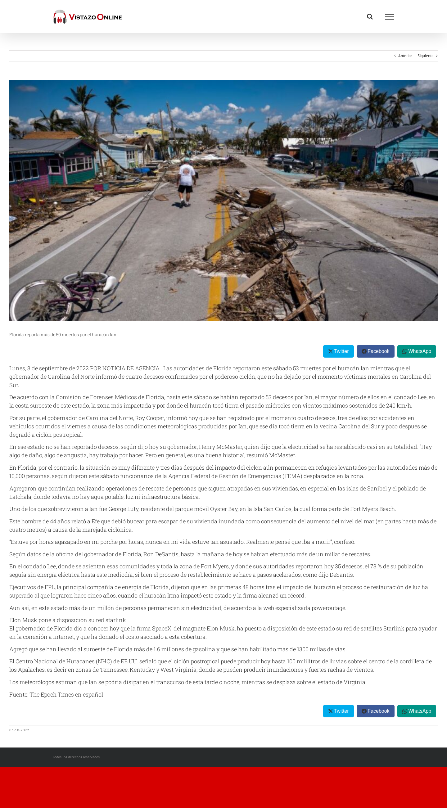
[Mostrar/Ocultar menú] (389, 17)
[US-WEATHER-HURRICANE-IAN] (223, 200)
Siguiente (426, 55)
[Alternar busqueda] (370, 16)
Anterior (405, 55)
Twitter (341, 351)
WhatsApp (419, 351)
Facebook (378, 351)
